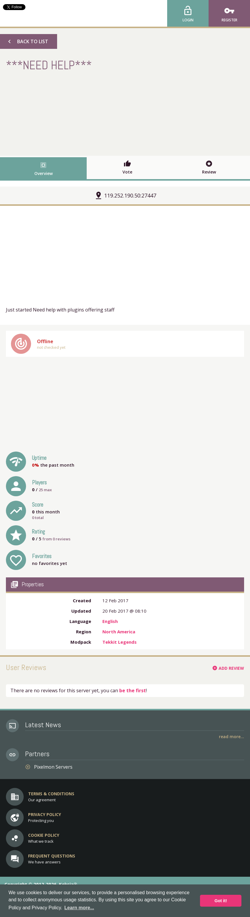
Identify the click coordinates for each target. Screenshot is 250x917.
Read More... (231, 736)
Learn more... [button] (79, 907)
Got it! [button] (220, 900)
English (110, 621)
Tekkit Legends (119, 642)
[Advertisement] (125, 113)
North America (118, 632)
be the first (132, 690)
